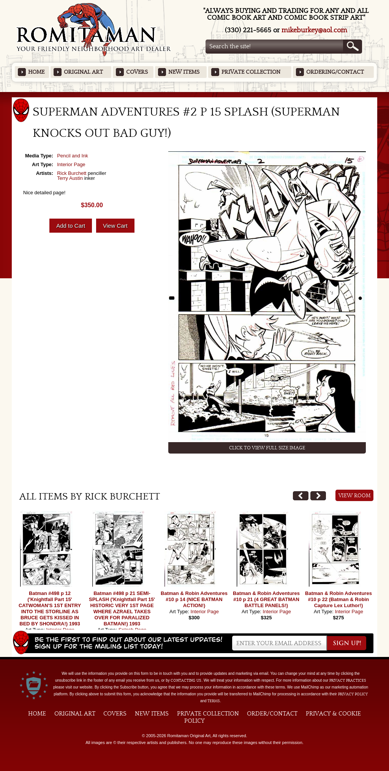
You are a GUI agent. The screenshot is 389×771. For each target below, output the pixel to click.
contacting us (186, 680)
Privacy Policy (353, 694)
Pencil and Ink (72, 156)
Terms (213, 701)
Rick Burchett (71, 173)
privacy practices (347, 680)
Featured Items (195, 94)
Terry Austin (70, 178)
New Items (183, 72)
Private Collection (250, 72)
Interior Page (71, 164)
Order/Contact (272, 713)
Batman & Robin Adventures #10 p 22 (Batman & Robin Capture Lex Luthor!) (338, 599)
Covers (137, 72)
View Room (354, 496)
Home (36, 72)
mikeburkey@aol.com (314, 30)
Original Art (83, 72)
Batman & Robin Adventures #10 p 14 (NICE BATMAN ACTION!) (194, 599)
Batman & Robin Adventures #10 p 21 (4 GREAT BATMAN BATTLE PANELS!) (266, 599)
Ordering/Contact (335, 72)
